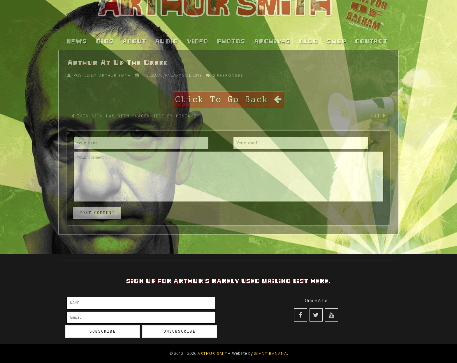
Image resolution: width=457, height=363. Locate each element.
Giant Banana (270, 353)
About (134, 35)
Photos (231, 35)
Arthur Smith (214, 353)
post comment (97, 206)
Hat (375, 109)
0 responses (228, 68)
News (77, 35)
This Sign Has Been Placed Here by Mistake (136, 109)
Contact (371, 35)
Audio (166, 35)
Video (197, 35)
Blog (308, 35)
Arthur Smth (115, 68)
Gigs (105, 35)
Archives (272, 35)
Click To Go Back (228, 92)
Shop (336, 35)
